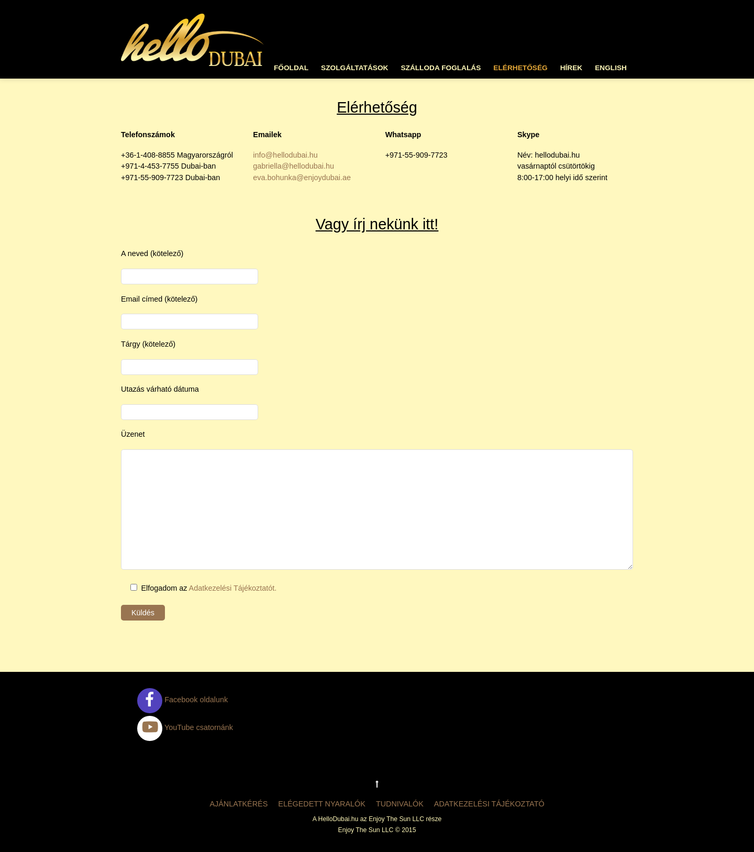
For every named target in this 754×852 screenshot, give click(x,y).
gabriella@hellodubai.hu (293, 166)
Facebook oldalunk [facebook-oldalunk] (182, 699)
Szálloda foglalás (441, 68)
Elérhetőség (520, 68)
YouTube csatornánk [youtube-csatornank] (185, 727)
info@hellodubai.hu (285, 155)
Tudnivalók (400, 804)
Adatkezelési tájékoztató (489, 804)
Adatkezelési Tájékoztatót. (233, 588)
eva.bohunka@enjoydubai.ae (302, 177)
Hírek (571, 68)
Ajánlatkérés (238, 804)
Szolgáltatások (354, 68)
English (611, 68)
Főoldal (291, 68)
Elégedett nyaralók (321, 804)
